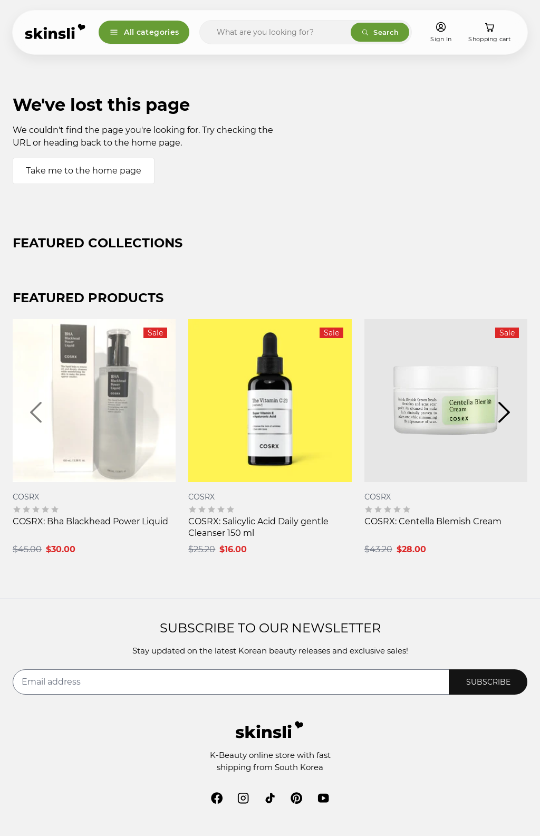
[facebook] (217, 798)
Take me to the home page (83, 171)
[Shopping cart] (489, 32)
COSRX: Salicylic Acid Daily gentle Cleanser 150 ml (258, 527)
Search (380, 32)
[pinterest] (296, 798)
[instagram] (243, 798)
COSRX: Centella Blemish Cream (433, 521)
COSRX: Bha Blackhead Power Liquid (90, 521)
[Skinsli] (55, 32)
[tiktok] (270, 798)
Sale (155, 333)
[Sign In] (441, 32)
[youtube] (323, 798)
